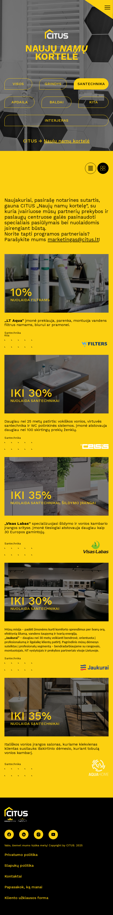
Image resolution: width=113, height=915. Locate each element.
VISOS (18, 84)
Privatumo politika (21, 854)
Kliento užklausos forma (26, 898)
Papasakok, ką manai (23, 887)
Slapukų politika (19, 865)
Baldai (56, 102)
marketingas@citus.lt (73, 239)
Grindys (53, 84)
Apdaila (19, 102)
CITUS (30, 141)
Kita (93, 102)
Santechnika (91, 84)
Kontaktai (13, 876)
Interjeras (56, 120)
